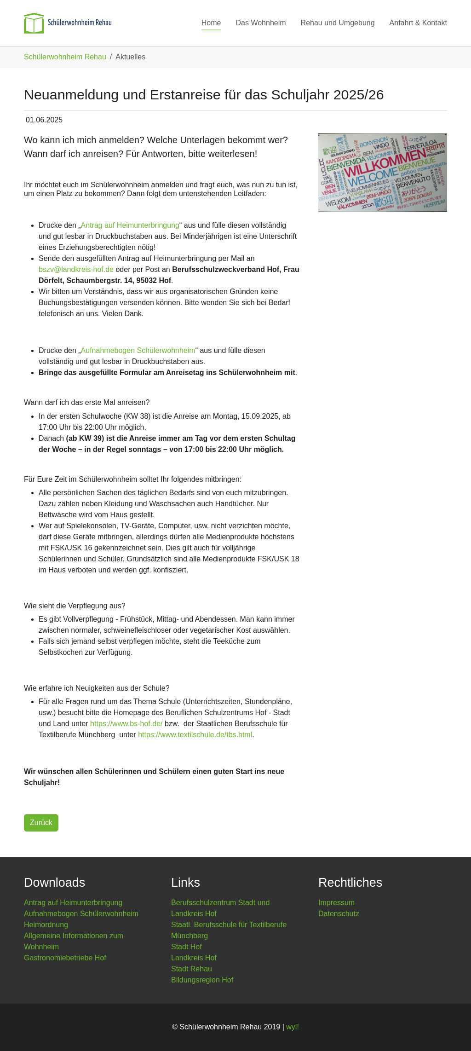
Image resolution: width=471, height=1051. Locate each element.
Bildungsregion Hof (202, 980)
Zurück (41, 822)
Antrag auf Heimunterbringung (130, 225)
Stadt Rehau (191, 969)
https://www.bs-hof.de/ (126, 724)
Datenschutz (338, 914)
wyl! (292, 1027)
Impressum (336, 903)
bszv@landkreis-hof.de (76, 269)
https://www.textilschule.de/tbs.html (195, 735)
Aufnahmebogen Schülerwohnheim (138, 350)
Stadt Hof (186, 947)
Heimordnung (46, 925)
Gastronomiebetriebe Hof (65, 958)
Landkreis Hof (194, 958)
